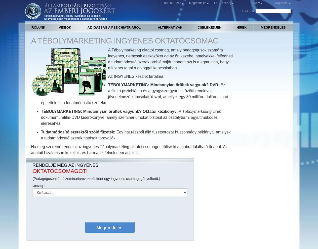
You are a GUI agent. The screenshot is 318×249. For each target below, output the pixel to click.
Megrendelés (198, 3)
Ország (215, 79)
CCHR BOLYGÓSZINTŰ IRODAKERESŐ (70, 211)
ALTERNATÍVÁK (170, 27)
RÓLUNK (38, 27)
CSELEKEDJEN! (210, 27)
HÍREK (241, 27)
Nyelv (256, 3)
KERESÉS (248, 11)
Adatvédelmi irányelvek (200, 238)
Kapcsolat (282, 3)
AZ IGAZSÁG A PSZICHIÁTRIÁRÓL (114, 27)
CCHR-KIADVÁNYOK (198, 206)
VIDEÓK (65, 27)
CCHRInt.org (223, 3)
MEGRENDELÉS (273, 27)
